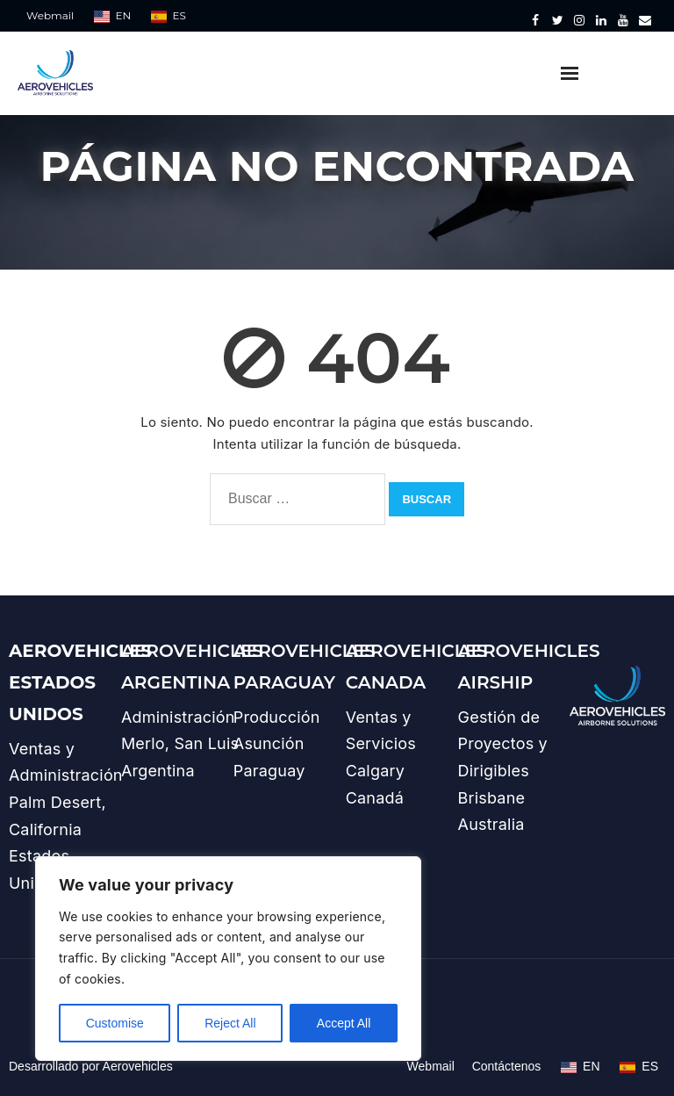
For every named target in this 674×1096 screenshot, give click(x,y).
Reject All (229, 1023)
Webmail (50, 15)
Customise (115, 1023)
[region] (228, 958)
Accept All (343, 1023)
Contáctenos (506, 1066)
